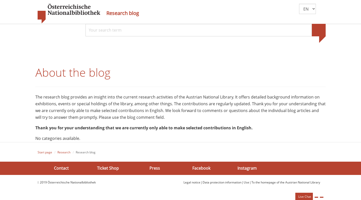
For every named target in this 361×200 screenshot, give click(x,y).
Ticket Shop (108, 168)
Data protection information (222, 182)
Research (63, 152)
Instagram (247, 168)
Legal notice (192, 182)
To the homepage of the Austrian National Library (285, 182)
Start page (45, 152)
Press (154, 168)
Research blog (122, 13)
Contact (61, 168)
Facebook (201, 168)
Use (246, 182)
